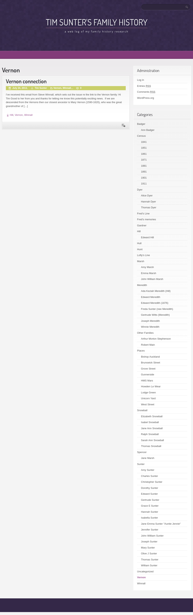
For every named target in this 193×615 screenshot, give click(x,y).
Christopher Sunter (151, 481)
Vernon (57, 88)
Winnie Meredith (150, 326)
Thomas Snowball (151, 446)
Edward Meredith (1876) (154, 302)
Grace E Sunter (150, 505)
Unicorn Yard (148, 398)
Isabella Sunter (149, 517)
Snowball (142, 410)
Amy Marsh (147, 267)
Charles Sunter (149, 476)
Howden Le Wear (151, 386)
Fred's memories (146, 219)
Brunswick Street (150, 362)
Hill (11, 114)
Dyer (139, 189)
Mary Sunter (148, 547)
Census (141, 135)
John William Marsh (152, 279)
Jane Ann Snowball (152, 428)
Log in (140, 79)
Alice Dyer (147, 195)
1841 (144, 141)
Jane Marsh (147, 458)
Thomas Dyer (148, 207)
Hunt (139, 249)
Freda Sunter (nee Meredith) (157, 309)
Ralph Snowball (150, 434)
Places (141, 350)
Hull (139, 243)
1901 (144, 177)
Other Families (145, 332)
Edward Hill (147, 237)
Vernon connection (26, 81)
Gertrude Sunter (150, 499)
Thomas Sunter (149, 559)
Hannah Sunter (149, 511)
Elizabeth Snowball (151, 416)
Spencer (141, 452)
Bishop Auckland (150, 356)
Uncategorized (145, 571)
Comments (146, 91)
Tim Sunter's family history (96, 22)
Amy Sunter (147, 469)
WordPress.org (145, 97)
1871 (144, 159)
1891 (144, 171)
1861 (144, 153)
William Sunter (149, 565)
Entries (144, 86)
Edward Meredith (150, 297)
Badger (141, 123)
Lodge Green (148, 392)
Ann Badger (147, 130)
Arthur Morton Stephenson (156, 338)
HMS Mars (147, 380)
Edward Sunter (149, 493)
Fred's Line (143, 213)
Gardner (141, 225)
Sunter (141, 464)
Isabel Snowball (150, 422)
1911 (144, 183)
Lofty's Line (143, 255)
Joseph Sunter (149, 541)
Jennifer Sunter (149, 529)
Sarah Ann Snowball (152, 440)
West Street (147, 404)
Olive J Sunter (149, 553)
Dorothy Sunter (149, 487)
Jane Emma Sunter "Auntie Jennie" (161, 523)
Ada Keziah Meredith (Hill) (156, 291)
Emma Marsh (148, 273)
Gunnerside (147, 374)
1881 (144, 165)
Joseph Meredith (150, 320)
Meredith (142, 285)
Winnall (67, 88)
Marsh (140, 261)
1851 (144, 147)
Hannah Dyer (148, 201)
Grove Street (148, 368)
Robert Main (148, 344)
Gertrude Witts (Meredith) (155, 314)
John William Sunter (152, 535)
